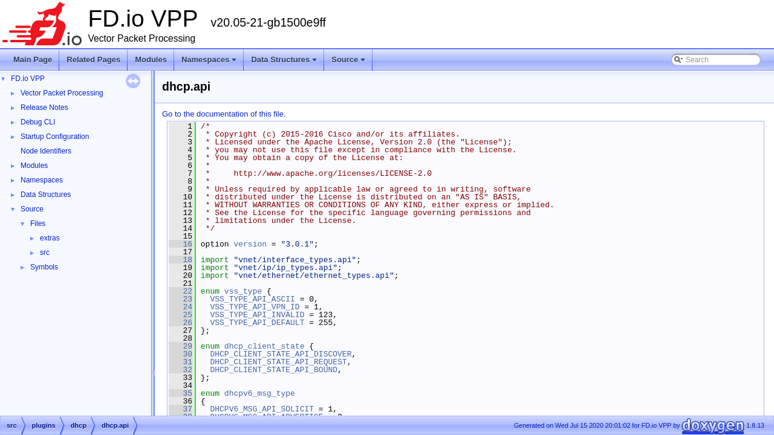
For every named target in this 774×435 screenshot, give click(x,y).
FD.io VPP (28, 78)
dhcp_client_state (264, 346)
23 (180, 299)
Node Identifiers (46, 151)
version (250, 244)
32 (180, 369)
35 (180, 393)
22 (180, 291)
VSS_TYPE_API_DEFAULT (257, 322)
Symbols (44, 267)
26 (180, 322)
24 (180, 306)
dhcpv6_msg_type (259, 393)
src (45, 252)
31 (180, 361)
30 (180, 354)
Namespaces (210, 63)
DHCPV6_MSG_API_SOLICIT (262, 409)
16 (180, 244)
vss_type (243, 291)
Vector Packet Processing (62, 93)
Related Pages (93, 59)
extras (50, 238)
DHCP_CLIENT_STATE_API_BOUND (273, 369)
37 (180, 409)
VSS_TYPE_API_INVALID (257, 314)
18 (180, 259)
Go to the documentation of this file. (224, 113)
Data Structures (285, 63)
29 (180, 346)
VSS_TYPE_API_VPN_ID (254, 306)
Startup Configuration (55, 136)
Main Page (32, 59)
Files (37, 223)
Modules (151, 59)
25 (180, 314)
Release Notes (44, 107)
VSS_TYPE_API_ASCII (252, 299)
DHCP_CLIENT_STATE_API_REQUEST (278, 361)
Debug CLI (38, 122)
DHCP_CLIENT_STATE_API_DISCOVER (280, 354)
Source (349, 63)
